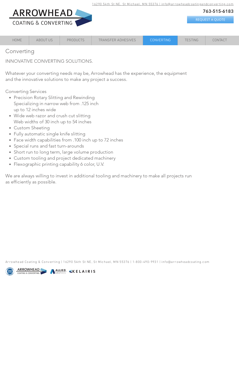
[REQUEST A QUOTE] (210, 19)
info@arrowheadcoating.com (185, 262)
